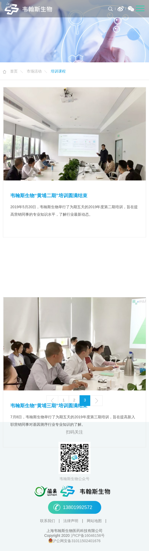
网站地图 (95, 521)
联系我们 (48, 521)
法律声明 (71, 521)
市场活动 (34, 72)
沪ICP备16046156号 (88, 536)
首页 (14, 72)
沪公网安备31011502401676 (76, 541)
